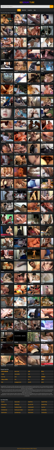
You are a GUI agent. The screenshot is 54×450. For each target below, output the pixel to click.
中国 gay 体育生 (4, 379)
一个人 (42, 374)
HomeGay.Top (4, 409)
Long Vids (30, 10)
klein (2, 382)
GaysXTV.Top (44, 401)
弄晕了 (42, 379)
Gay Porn (43, 407)
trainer (29, 376)
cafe (29, 374)
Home (19, 10)
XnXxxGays (17, 404)
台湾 (29, 371)
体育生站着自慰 (4, 371)
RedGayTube (44, 404)
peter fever (17, 371)
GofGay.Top (43, 409)
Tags (35, 10)
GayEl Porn (30, 401)
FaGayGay (3, 407)
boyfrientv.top (17, 412)
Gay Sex (2, 401)
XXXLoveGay (4, 404)
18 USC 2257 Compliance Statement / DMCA (25, 448)
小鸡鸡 (2, 374)
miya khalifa (17, 374)
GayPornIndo (4, 412)
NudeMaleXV (31, 407)
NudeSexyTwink (18, 407)
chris (16, 376)
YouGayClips (44, 412)
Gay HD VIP (30, 404)
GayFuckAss (30, 412)
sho (28, 379)
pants (42, 382)
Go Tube (27, 2)
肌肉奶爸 (43, 376)
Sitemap (35, 448)
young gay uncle (18, 382)
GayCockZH (30, 409)
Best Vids (24, 10)
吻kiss (42, 371)
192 (15, 379)
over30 (29, 382)
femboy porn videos (19, 409)
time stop (3, 376)
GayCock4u (17, 401)
